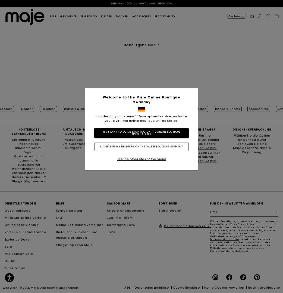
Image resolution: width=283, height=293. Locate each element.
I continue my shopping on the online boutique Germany (141, 146)
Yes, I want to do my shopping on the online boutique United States (141, 133)
